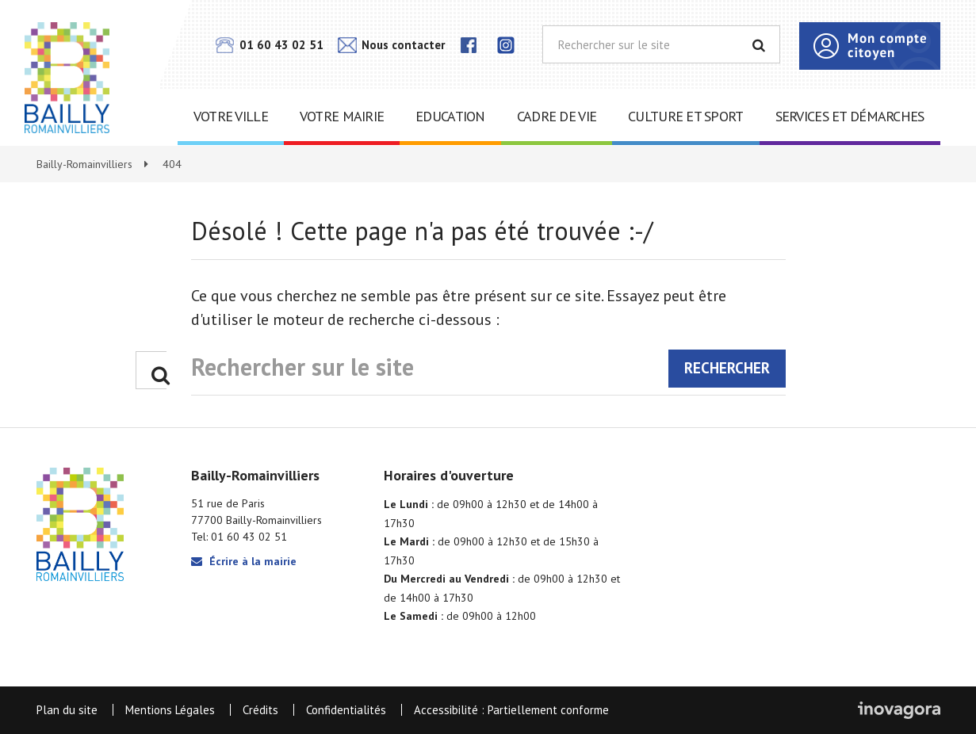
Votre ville (230, 116)
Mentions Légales (170, 710)
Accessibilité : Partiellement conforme (511, 710)
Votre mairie (342, 116)
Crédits (260, 710)
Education (450, 116)
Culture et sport (685, 116)
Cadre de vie (556, 116)
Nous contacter (391, 44)
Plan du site (67, 710)
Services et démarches (849, 116)
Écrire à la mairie (244, 561)
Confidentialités (346, 710)
